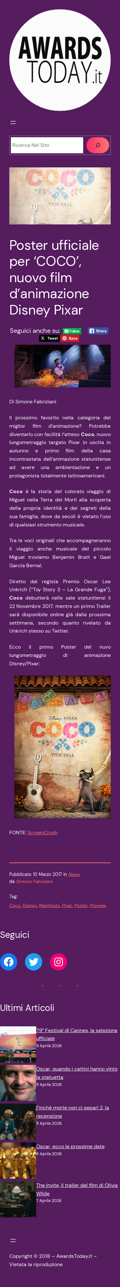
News (74, 874)
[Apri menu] (13, 122)
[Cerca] (97, 145)
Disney (30, 905)
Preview (98, 905)
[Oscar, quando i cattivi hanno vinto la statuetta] (18, 1084)
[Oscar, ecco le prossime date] (18, 1161)
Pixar (67, 905)
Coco (14, 905)
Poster (81, 905)
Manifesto (49, 905)
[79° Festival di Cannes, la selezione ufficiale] (18, 1045)
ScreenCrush (43, 832)
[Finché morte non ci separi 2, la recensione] (18, 1123)
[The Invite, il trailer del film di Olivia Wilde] (18, 1200)
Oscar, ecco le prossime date (70, 1146)
